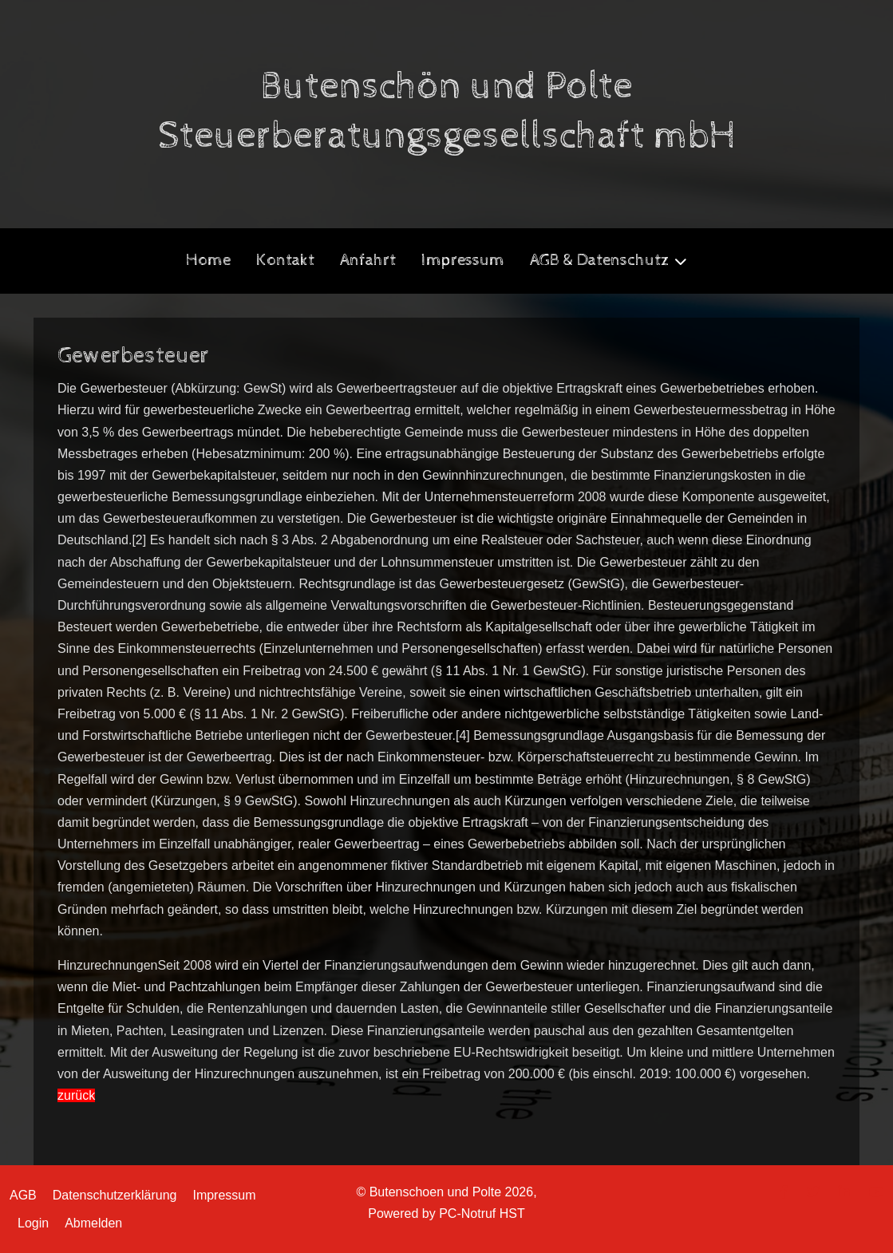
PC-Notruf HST (482, 1213)
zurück (76, 1095)
